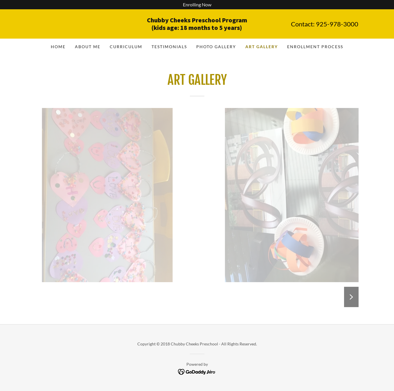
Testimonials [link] (169, 46)
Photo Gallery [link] (216, 46)
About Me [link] (87, 46)
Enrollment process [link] (315, 46)
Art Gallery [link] (261, 46)
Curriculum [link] (126, 46)
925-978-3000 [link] (337, 24)
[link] (197, 28)
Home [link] (58, 46)
